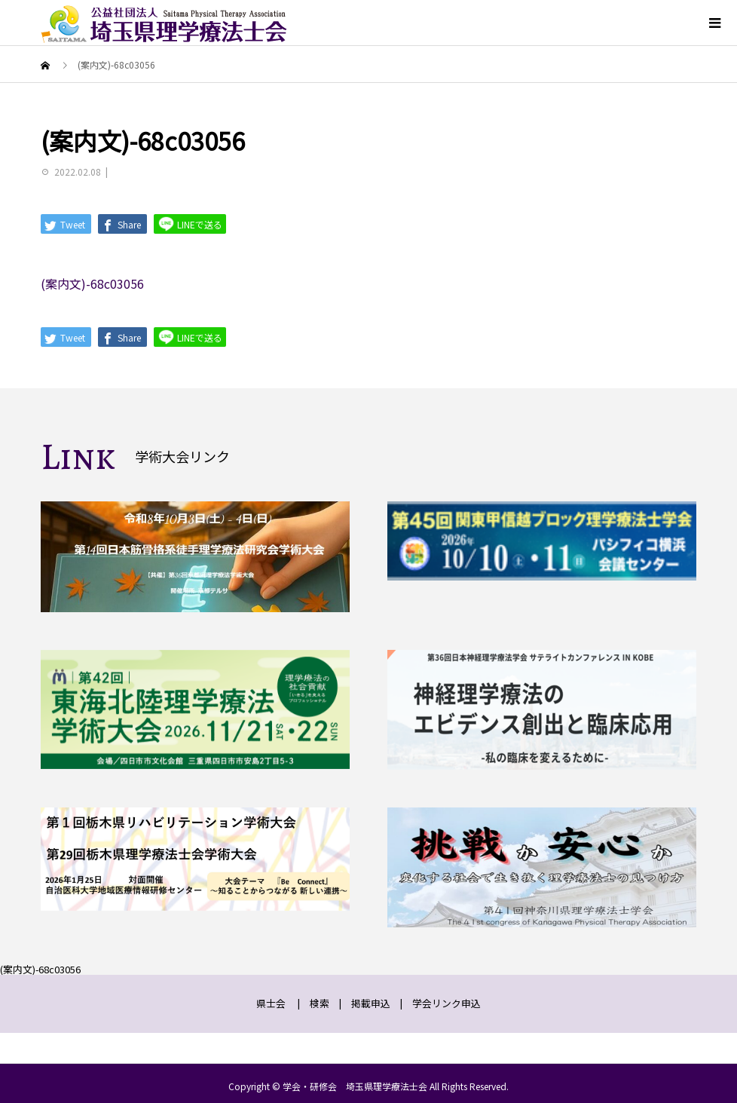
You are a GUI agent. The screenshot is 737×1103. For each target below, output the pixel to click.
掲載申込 (370, 1003)
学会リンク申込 (446, 1003)
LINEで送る (189, 223)
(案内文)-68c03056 (92, 283)
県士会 (271, 1003)
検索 (319, 1003)
